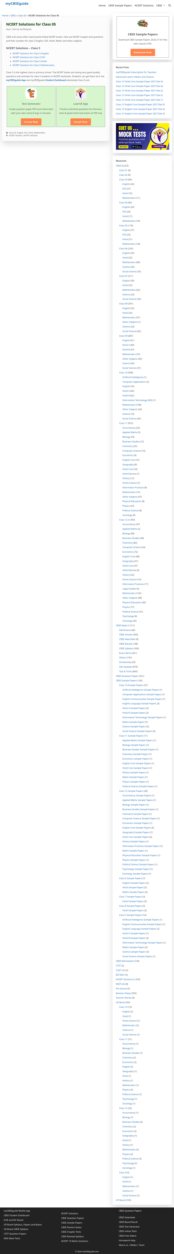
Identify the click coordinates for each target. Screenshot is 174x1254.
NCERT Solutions (144, 5)
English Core (128, 459)
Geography (128, 464)
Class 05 (22, 15)
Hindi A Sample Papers (134, 708)
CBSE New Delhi (127, 639)
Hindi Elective (129, 473)
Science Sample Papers (134, 726)
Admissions (125, 630)
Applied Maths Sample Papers (137, 740)
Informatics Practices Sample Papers (141, 846)
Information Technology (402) (137, 400)
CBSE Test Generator (129, 1226)
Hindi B (126, 349)
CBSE (161, 5)
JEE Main (120, 974)
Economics (127, 455)
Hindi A (126, 344)
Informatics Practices (133, 487)
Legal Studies (129, 588)
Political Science (130, 510)
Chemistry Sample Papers (135, 754)
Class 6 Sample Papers (130, 878)
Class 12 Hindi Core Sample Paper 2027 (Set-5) (139, 81)
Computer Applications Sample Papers (142, 694)
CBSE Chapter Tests (71, 1231)
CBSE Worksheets (125, 961)
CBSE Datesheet (127, 1217)
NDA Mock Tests (12, 1238)
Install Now (81, 121)
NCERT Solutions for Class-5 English (31, 53)
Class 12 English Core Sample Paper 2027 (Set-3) (140, 113)
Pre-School (121, 988)
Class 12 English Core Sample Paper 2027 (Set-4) (140, 109)
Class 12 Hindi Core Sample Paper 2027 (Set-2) (139, 95)
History (126, 478)
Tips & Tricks (125, 671)
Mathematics (39, 132)
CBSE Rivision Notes (71, 1227)
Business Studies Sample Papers (138, 749)
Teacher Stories (124, 997)
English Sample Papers (134, 882)
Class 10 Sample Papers (131, 685)
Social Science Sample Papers (137, 731)
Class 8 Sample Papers (130, 905)
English (20, 132)
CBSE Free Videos (127, 1235)
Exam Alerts (125, 653)
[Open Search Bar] (170, 5)
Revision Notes (123, 993)
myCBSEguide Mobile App (17, 1210)
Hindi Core (127, 469)
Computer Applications (134, 381)
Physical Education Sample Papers (139, 855)
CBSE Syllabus (126, 648)
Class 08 (123, 303)
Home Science (129, 482)
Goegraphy (128, 561)
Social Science (129, 271)
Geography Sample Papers (136, 832)
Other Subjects (130, 321)
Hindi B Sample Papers (134, 712)
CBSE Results (125, 643)
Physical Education (131, 501)
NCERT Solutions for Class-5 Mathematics (34, 65)
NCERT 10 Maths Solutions (74, 1241)
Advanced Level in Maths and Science (135, 76)
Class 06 (123, 248)
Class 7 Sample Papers (130, 896)
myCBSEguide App (16, 80)
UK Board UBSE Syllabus (16, 1229)
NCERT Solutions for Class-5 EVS (29, 57)
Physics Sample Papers (134, 781)
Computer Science (131, 450)
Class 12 (123, 519)
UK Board (121, 1002)
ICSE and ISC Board (13, 1219)
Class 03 (123, 179)
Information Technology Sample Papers (142, 717)
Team (142, 1245)
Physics (126, 505)
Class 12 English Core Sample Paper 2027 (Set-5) (140, 104)
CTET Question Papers (15, 1233)
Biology (126, 436)
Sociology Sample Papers (135, 873)
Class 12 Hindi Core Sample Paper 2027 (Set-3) (139, 90)
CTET (118, 965)
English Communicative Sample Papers (142, 699)
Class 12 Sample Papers (131, 790)
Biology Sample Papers (134, 745)
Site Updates (125, 666)
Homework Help (127, 1240)
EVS (25, 132)
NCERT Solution (15, 135)
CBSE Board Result (128, 1222)
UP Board (121, 1200)
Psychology (128, 616)
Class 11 (123, 423)
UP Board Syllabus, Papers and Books (23, 1224)
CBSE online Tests (128, 1231)
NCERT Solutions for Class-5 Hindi (30, 61)
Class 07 (123, 275)
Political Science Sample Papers (138, 786)
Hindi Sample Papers (133, 887)
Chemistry (127, 446)
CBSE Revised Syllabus (72, 1236)
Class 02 (123, 174)
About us (123, 1245)
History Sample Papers (134, 772)
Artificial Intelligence (132, 377)
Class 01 (123, 170)
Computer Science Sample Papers (139, 818)
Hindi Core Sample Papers (135, 767)
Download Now (143, 52)
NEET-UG (120, 983)
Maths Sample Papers (133, 722)
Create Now (31, 121)
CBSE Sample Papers (120, 5)
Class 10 (123, 372)
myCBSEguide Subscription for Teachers (136, 72)
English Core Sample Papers (136, 763)
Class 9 (122, 1172)
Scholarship (125, 662)
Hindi (30, 132)
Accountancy (129, 427)
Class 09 (123, 335)
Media (133, 1245)
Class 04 (123, 202)
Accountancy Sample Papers (136, 795)
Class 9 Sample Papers (130, 915)
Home (102, 5)
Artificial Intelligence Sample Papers (140, 689)
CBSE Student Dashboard (16, 1215)
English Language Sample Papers (139, 703)
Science (126, 266)
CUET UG (120, 970)
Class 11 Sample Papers (131, 735)
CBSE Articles (126, 634)
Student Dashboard (55, 80)
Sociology (127, 515)
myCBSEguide (16, 3)
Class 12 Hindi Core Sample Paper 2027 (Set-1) (139, 99)
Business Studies (131, 441)
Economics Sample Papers (135, 758)
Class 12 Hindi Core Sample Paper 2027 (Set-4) (139, 86)
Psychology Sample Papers (136, 869)
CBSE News (121, 625)
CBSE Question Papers (127, 676)
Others (122, 657)
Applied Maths (129, 432)
